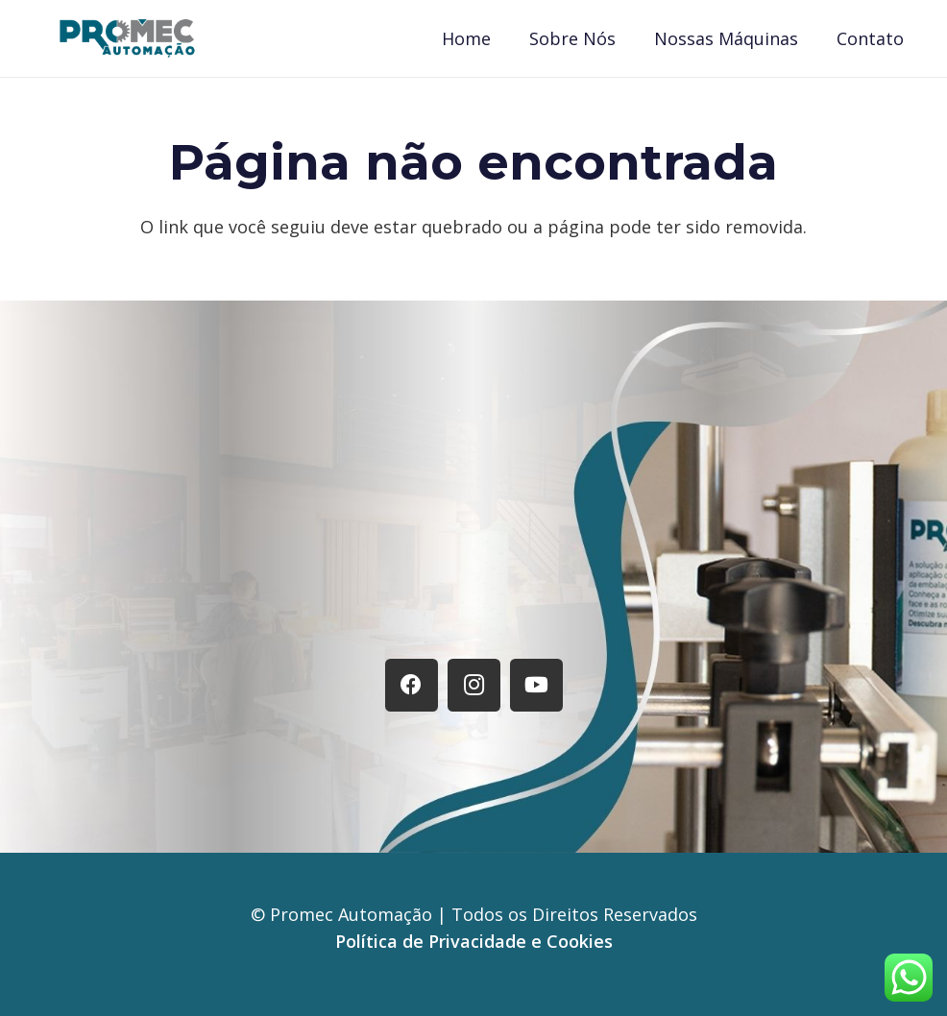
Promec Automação (353, 914)
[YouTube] (536, 685)
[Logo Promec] (127, 38)
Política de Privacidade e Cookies (474, 941)
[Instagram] (474, 685)
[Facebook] (411, 685)
